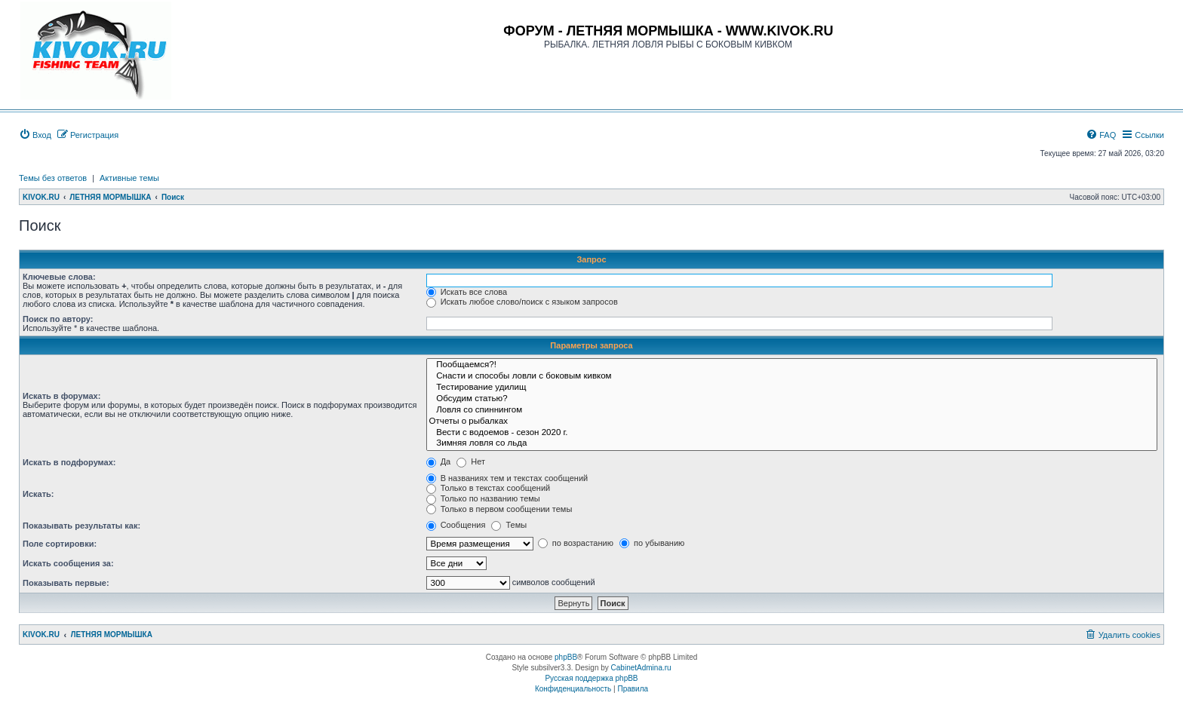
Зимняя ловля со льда (792, 443)
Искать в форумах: (61, 395)
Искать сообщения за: (68, 563)
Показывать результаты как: (81, 525)
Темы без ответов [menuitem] (53, 177)
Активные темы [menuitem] (129, 177)
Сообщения (456, 524)
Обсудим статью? (792, 399)
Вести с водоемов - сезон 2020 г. (792, 433)
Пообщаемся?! (792, 365)
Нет (470, 461)
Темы (509, 524)
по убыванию (651, 542)
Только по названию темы (483, 498)
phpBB (566, 657)
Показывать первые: (66, 582)
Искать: (38, 493)
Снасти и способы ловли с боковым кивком (792, 376)
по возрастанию (575, 542)
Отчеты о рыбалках (792, 422)
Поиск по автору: (58, 318)
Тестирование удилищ (792, 388)
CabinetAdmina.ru (641, 668)
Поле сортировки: (60, 543)
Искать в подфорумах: (69, 462)
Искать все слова (467, 291)
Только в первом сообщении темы (499, 508)
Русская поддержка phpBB (591, 678)
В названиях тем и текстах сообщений (507, 478)
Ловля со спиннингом (792, 410)
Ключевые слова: (59, 276)
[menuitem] (35, 135)
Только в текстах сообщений (488, 487)
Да (438, 461)
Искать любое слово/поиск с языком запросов (522, 301)
